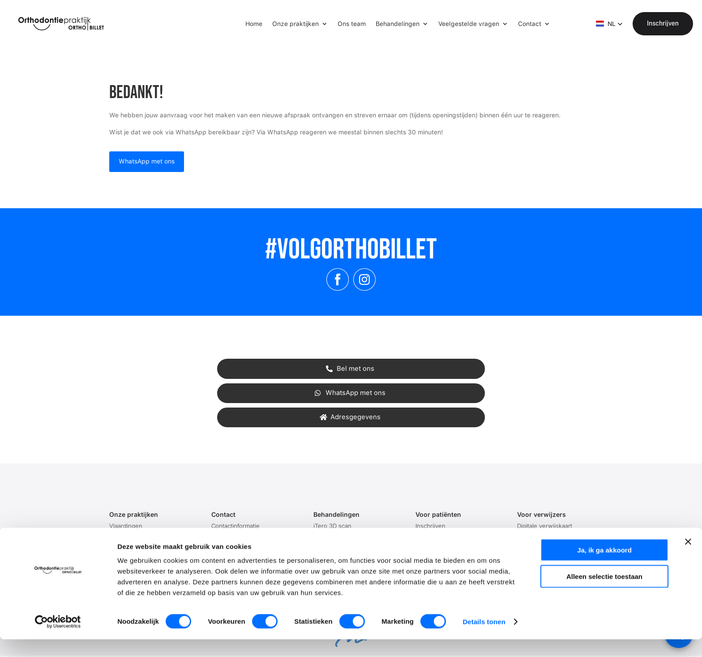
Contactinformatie (235, 525)
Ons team (352, 24)
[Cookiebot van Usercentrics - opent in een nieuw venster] (58, 639)
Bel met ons (355, 369)
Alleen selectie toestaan (604, 594)
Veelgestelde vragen (468, 24)
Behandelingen (397, 24)
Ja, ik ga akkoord (604, 567)
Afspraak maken (437, 537)
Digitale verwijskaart (544, 525)
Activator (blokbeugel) (344, 537)
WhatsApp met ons (147, 161)
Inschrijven (663, 23)
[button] (609, 24)
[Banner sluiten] (688, 559)
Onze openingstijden (240, 537)
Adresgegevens (355, 417)
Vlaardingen (125, 525)
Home (253, 24)
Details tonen (483, 639)
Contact (529, 24)
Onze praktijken (295, 24)
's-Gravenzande (131, 537)
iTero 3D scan (332, 525)
